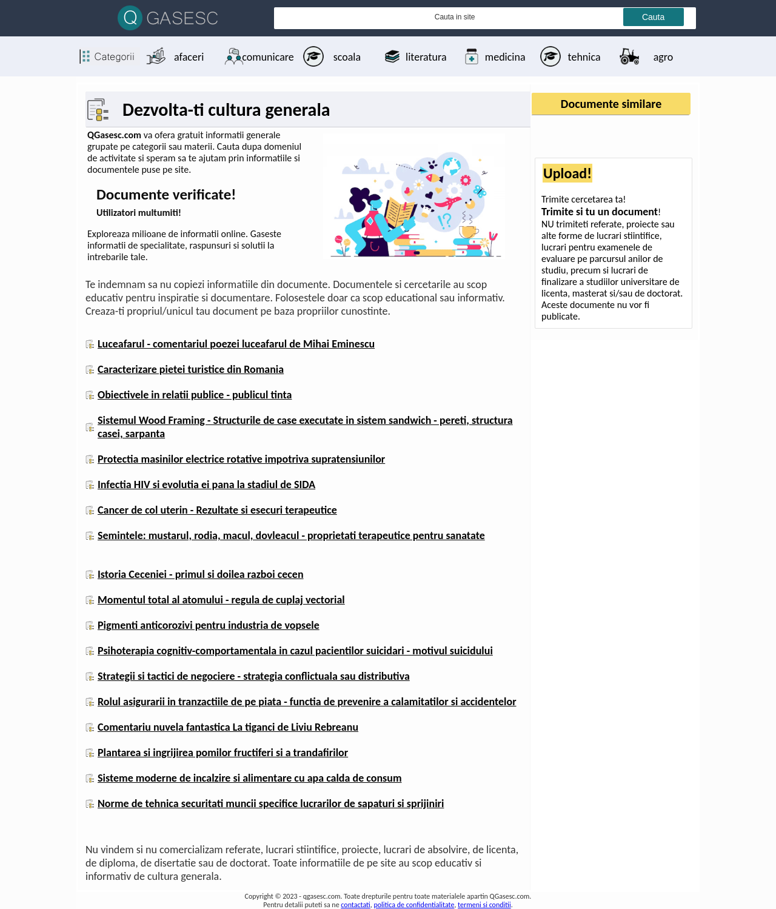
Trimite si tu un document (599, 211)
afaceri (189, 57)
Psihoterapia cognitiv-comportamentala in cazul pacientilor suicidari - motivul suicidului (295, 650)
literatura (426, 57)
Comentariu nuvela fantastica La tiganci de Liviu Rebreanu (228, 727)
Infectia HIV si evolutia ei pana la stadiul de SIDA (206, 484)
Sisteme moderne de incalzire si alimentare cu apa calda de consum (250, 778)
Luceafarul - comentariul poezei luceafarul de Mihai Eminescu (236, 344)
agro (664, 57)
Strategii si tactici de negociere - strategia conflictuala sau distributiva (254, 676)
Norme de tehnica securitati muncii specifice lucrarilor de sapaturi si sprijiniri (271, 803)
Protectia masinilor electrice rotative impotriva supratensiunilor (241, 459)
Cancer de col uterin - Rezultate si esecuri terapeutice (217, 510)
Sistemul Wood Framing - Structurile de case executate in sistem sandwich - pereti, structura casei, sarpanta (305, 427)
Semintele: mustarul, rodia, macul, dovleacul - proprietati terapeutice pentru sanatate (291, 535)
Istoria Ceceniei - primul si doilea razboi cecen (201, 574)
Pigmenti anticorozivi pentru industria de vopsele (208, 625)
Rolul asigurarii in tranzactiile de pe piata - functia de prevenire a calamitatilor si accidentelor (307, 701)
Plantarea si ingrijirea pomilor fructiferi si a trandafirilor (223, 752)
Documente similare (611, 103)
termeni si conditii (484, 905)
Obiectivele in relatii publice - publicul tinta (195, 394)
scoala (347, 57)
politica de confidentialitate (413, 905)
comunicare (267, 57)
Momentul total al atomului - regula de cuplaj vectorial (221, 599)
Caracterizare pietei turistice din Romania (191, 369)
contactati (355, 905)
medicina (505, 57)
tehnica (584, 57)
